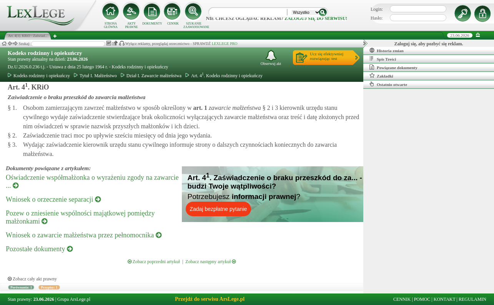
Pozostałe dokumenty (39, 249)
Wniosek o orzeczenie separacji (53, 199)
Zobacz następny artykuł (210, 261)
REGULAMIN (472, 299)
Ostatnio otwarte (388, 84)
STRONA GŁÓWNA (111, 25)
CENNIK (173, 23)
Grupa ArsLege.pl (73, 299)
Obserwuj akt (271, 58)
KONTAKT (445, 299)
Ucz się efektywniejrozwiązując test (326, 56)
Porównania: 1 (21, 287)
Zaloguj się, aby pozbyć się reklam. (428, 43)
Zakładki (381, 75)
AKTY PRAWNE (131, 25)
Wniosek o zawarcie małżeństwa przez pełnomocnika (83, 235)
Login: (377, 9)
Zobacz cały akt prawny (32, 279)
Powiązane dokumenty (393, 67)
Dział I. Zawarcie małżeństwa (151, 75)
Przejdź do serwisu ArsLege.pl (210, 299)
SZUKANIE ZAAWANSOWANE (193, 25)
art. (199, 107)
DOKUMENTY (152, 23)
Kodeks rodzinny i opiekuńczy (45, 53)
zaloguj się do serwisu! (315, 18)
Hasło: (377, 18)
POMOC (422, 299)
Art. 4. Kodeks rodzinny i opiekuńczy (224, 75)
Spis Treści (382, 58)
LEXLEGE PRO (225, 43)
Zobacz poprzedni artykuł (154, 261)
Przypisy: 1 (49, 287)
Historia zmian (386, 50)
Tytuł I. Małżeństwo (95, 75)
